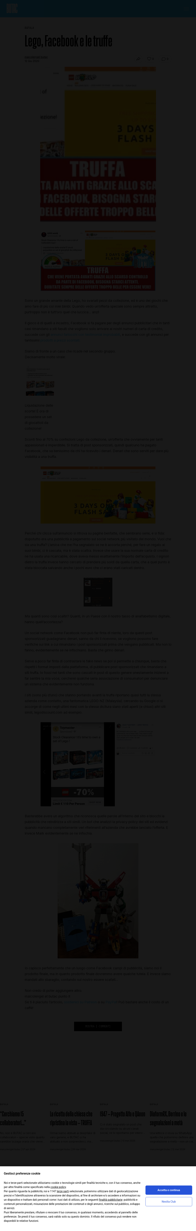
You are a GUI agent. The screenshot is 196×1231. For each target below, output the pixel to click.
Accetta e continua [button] (169, 1190)
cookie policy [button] (58, 1187)
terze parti (63, 1191)
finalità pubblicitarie (110, 1199)
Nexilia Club (169, 1201)
